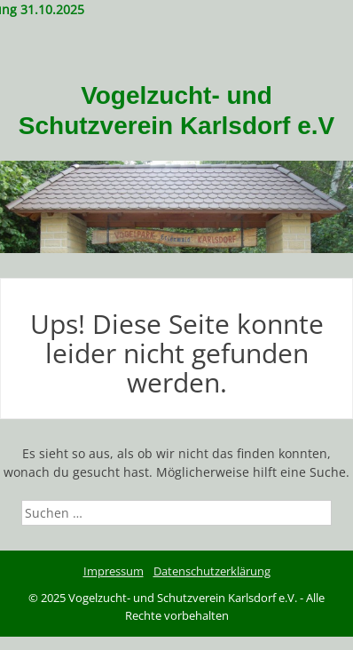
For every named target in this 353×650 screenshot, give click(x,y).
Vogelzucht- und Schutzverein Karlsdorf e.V (176, 110)
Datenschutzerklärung (212, 571)
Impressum (113, 571)
